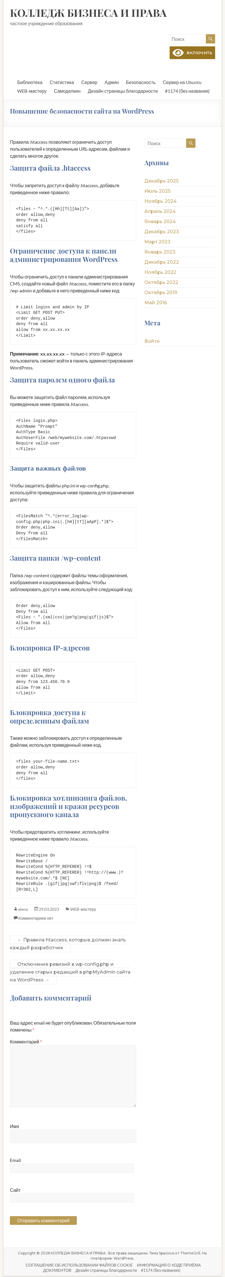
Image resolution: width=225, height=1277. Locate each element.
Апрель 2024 (160, 212)
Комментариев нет (35, 919)
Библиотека (29, 82)
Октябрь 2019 (160, 293)
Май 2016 (155, 303)
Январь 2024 (160, 222)
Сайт (15, 1191)
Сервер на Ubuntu (182, 82)
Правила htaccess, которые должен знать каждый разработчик (68, 945)
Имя (14, 1127)
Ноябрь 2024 (160, 202)
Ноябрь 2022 (160, 273)
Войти (152, 342)
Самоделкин (67, 91)
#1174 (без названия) (187, 91)
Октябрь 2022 (161, 283)
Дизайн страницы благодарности (123, 91)
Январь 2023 (159, 252)
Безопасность (141, 82)
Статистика (62, 82)
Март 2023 (157, 242)
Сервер (89, 82)
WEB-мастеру (32, 91)
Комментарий (26, 1042)
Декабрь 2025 (161, 181)
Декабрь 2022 (161, 262)
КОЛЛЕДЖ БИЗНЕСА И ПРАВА (88, 12)
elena (23, 910)
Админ (112, 82)
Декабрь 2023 (161, 232)
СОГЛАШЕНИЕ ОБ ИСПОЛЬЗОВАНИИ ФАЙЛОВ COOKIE (79, 1266)
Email (15, 1161)
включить (191, 53)
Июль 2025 (157, 191)
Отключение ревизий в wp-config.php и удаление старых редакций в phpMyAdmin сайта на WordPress (70, 973)
